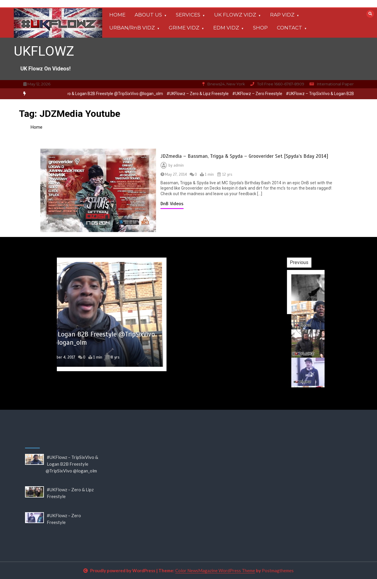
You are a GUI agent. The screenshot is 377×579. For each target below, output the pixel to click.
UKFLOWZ (44, 51)
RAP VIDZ (282, 15)
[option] (99, 94)
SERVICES (188, 15)
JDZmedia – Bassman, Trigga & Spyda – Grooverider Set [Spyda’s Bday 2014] (244, 156)
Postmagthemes (278, 570)
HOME (117, 15)
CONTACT (289, 28)
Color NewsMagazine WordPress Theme (215, 570)
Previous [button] (320, 262)
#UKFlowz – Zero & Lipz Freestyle (202, 93)
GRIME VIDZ (184, 28)
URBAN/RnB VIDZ (132, 28)
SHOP (260, 28)
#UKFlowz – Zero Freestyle (262, 93)
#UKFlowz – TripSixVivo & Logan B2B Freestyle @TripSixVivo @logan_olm (99, 93)
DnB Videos (172, 204)
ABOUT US (148, 15)
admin (178, 165)
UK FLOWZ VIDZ (235, 15)
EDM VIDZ (226, 28)
